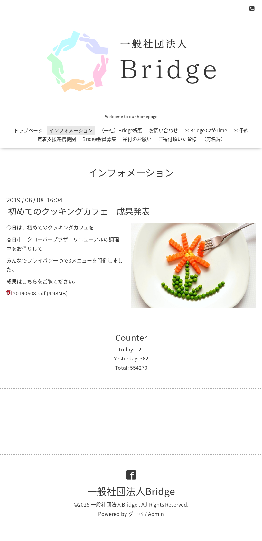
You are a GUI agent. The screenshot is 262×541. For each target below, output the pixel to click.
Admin (156, 514)
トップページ (28, 130)
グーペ (136, 514)
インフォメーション (71, 130)
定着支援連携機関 (56, 139)
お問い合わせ (163, 130)
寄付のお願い (137, 139)
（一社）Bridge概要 (121, 130)
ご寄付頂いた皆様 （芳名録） (192, 139)
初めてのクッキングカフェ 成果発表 (79, 211)
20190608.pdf (29, 293)
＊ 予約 (241, 130)
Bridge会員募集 (99, 139)
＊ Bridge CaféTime (205, 130)
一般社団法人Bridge (131, 491)
